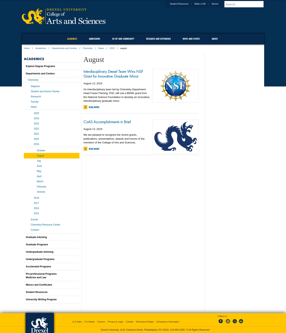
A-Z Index (77, 322)
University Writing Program (41, 299)
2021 (36, 133)
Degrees (35, 86)
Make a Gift (203, 4)
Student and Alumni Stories (45, 91)
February (41, 186)
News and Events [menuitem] (191, 38)
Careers (101, 322)
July (39, 160)
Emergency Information (168, 322)
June (39, 166)
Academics (41, 48)
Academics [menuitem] (72, 38)
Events (34, 219)
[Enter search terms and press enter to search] (246, 4)
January (41, 191)
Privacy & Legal (115, 322)
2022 (36, 128)
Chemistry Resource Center (45, 224)
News (101, 48)
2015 (36, 213)
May (39, 171)
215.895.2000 (177, 329)
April (39, 176)
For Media (90, 322)
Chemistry (88, 48)
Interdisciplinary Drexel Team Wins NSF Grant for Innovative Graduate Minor (113, 74)
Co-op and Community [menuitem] (123, 38)
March (40, 181)
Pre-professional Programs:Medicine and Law (41, 276)
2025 (36, 113)
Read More (94, 107)
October (41, 150)
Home (27, 48)
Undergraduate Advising (39, 251)
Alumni (218, 4)
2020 (36, 139)
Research (36, 96)
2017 (36, 203)
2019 (112, 48)
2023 (36, 123)
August (40, 155)
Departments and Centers (64, 48)
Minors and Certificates (39, 284)
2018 (36, 198)
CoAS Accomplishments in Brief (107, 121)
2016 (36, 208)
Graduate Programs (37, 244)
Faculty (35, 101)
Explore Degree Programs (40, 66)
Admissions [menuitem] (94, 38)
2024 (36, 118)
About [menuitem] (215, 38)
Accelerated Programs (38, 266)
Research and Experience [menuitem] (158, 38)
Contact (35, 229)
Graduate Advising (36, 237)
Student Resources (183, 4)
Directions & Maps (145, 322)
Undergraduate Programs (40, 259)
